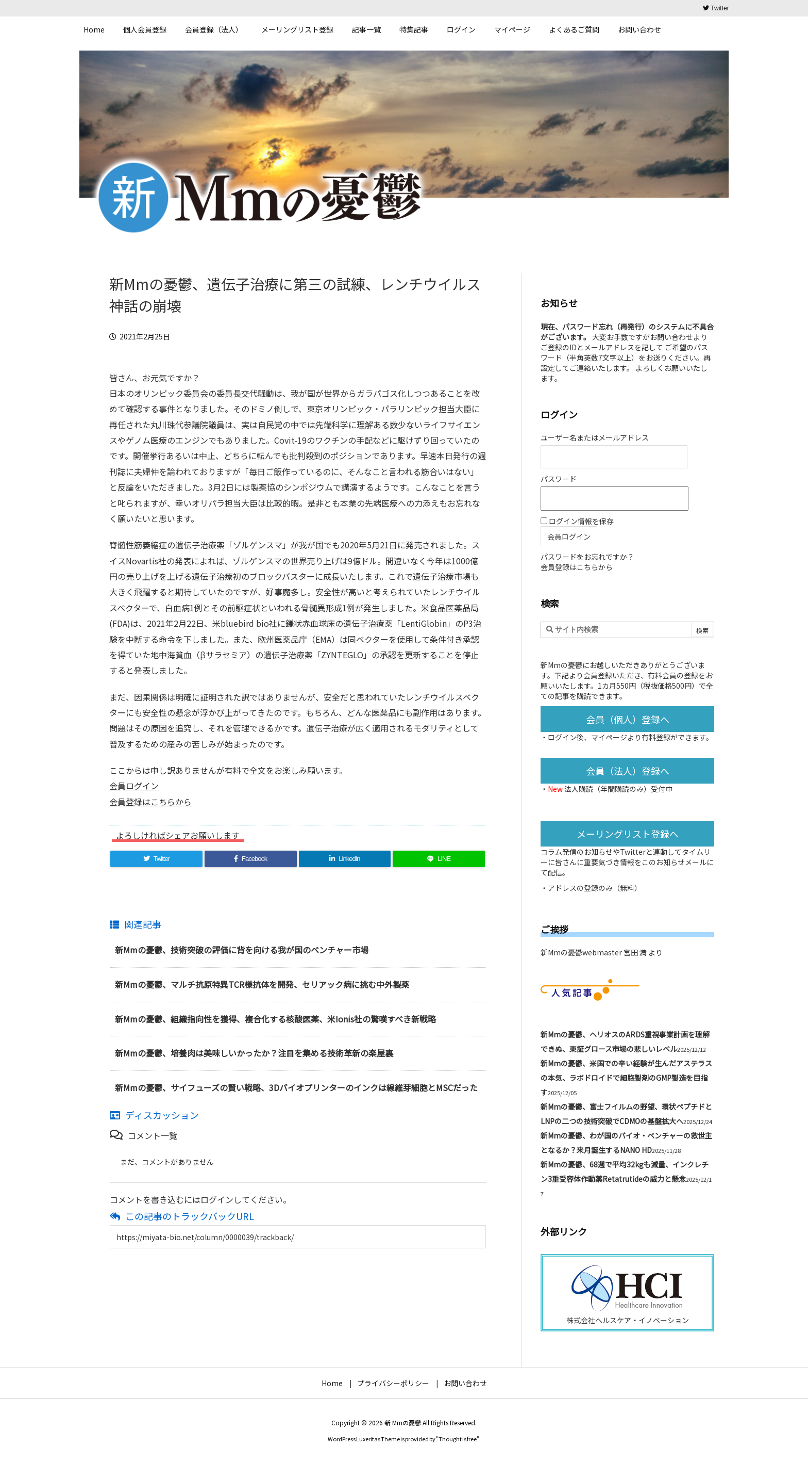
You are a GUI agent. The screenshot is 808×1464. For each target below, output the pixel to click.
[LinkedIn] (345, 859)
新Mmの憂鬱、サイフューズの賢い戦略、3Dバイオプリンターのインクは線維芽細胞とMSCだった (296, 1087)
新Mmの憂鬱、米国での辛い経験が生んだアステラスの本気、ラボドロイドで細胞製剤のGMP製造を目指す (626, 1077)
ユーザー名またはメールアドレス (595, 437)
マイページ (609, 737)
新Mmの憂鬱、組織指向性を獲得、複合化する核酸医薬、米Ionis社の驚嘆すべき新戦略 (275, 1019)
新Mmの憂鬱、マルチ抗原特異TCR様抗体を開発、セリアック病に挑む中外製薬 (262, 984)
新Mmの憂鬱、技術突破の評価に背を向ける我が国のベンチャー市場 (241, 950)
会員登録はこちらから (150, 801)
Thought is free (458, 1439)
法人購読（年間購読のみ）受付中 (618, 789)
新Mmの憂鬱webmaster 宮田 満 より (602, 952)
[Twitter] (156, 859)
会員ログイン (134, 785)
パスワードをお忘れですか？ (587, 556)
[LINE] (439, 859)
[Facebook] (251, 859)
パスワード (559, 479)
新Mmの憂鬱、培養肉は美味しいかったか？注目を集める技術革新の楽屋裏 (254, 1053)
